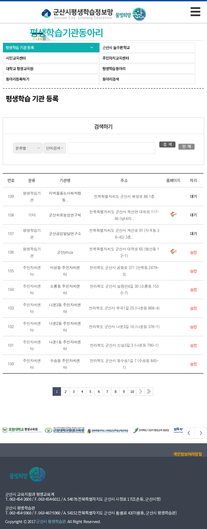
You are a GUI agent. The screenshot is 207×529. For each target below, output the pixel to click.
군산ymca (65, 252)
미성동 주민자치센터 (65, 271)
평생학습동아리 (114, 68)
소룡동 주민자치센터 (65, 289)
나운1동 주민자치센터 (65, 345)
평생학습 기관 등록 (20, 47)
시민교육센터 (16, 58)
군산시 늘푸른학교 (116, 47)
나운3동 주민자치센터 (65, 308)
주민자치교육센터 (115, 58)
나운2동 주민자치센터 (65, 327)
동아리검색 (110, 79)
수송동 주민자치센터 (65, 364)
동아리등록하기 (17, 79)
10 (132, 391)
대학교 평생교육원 (19, 68)
